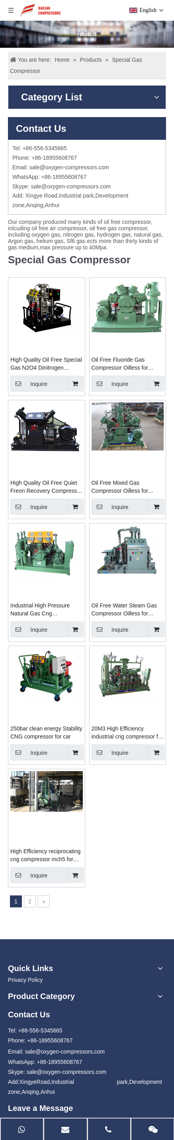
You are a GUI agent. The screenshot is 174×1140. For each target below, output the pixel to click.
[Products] (87, 34)
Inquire (28, 384)
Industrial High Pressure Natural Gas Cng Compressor (40, 609)
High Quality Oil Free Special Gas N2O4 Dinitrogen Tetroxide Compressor (46, 364)
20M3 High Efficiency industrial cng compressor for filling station (127, 732)
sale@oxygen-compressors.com (69, 167)
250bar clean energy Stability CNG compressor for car (46, 732)
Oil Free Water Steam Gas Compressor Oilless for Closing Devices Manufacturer (124, 609)
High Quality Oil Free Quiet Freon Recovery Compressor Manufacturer (46, 487)
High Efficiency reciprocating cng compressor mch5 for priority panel (45, 855)
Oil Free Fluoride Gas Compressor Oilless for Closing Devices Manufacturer (120, 364)
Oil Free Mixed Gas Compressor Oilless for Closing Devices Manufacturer (120, 487)
